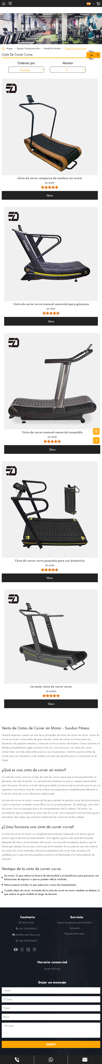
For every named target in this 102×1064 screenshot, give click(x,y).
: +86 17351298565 (26, 928)
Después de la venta (74, 933)
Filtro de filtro (94, 55)
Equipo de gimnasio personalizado (74, 922)
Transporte (74, 928)
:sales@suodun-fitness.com (26, 934)
